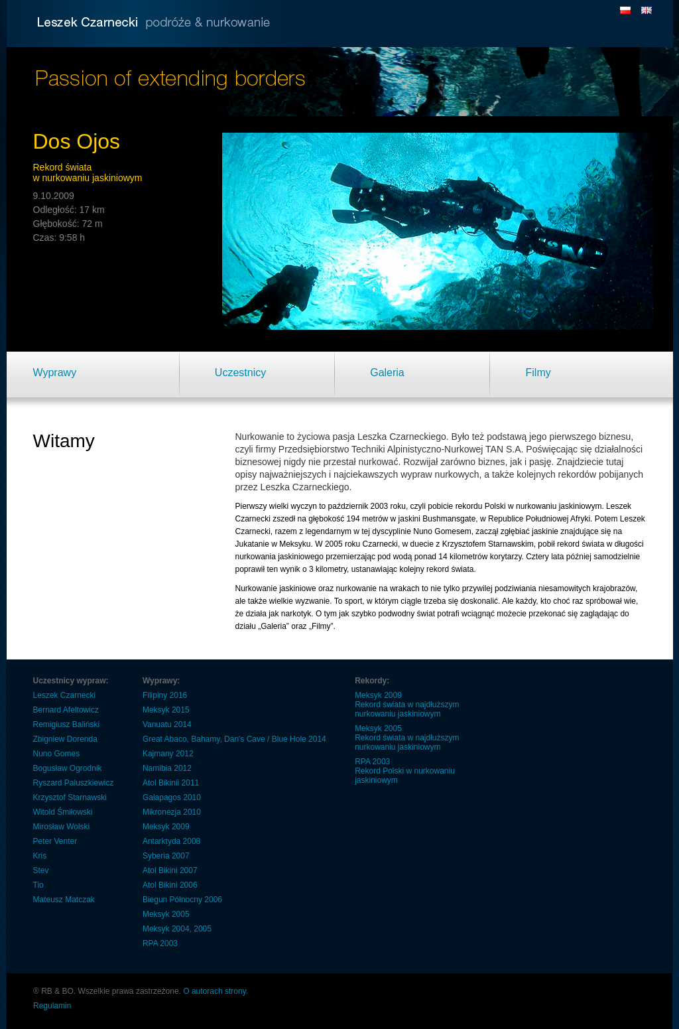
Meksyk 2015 (166, 710)
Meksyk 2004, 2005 (177, 928)
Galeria (387, 372)
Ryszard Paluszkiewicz (73, 783)
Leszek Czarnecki (64, 695)
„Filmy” (321, 626)
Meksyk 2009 (166, 826)
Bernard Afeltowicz (66, 710)
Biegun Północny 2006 (182, 899)
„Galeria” (273, 626)
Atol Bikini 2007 (170, 870)
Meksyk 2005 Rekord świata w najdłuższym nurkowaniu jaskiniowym (407, 738)
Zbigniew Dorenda (65, 739)
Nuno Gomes (56, 753)
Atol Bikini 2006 (170, 885)
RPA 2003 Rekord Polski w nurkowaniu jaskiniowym (405, 771)
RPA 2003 (160, 943)
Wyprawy (55, 372)
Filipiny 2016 (165, 695)
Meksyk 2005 (166, 914)
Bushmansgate (448, 518)
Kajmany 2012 (168, 753)
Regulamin (52, 1005)
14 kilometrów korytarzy (479, 556)
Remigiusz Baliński (66, 724)
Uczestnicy (240, 372)
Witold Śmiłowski (63, 812)
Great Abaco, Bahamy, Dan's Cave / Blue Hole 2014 (234, 739)
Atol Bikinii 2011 (171, 783)
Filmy (538, 372)
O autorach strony (214, 991)
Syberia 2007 (166, 855)
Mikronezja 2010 (172, 812)
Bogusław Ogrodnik (67, 768)
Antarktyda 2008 (171, 841)
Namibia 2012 (167, 768)
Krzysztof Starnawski (70, 797)
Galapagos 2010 (172, 797)
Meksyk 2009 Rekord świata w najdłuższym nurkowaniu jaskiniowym (407, 705)
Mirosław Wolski (61, 826)
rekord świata (449, 569)
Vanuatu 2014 (167, 724)
